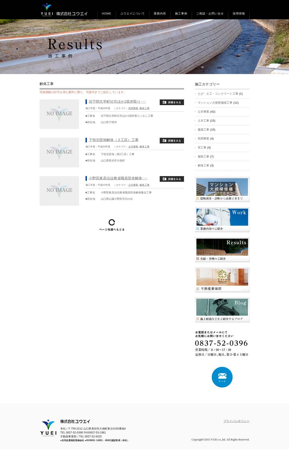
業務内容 (160, 13)
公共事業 (133, 146)
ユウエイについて (132, 13)
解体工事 (144, 108)
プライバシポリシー (236, 421)
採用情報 (239, 13)
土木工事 (203, 120)
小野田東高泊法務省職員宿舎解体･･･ (118, 178)
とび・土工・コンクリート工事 (218, 93)
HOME (106, 13)
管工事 (202, 147)
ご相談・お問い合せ (210, 13)
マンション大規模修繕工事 (215, 102)
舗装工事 (203, 156)
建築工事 (203, 129)
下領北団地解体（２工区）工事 (114, 140)
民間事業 (133, 108)
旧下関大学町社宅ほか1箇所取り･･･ (117, 101)
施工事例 (181, 13)
